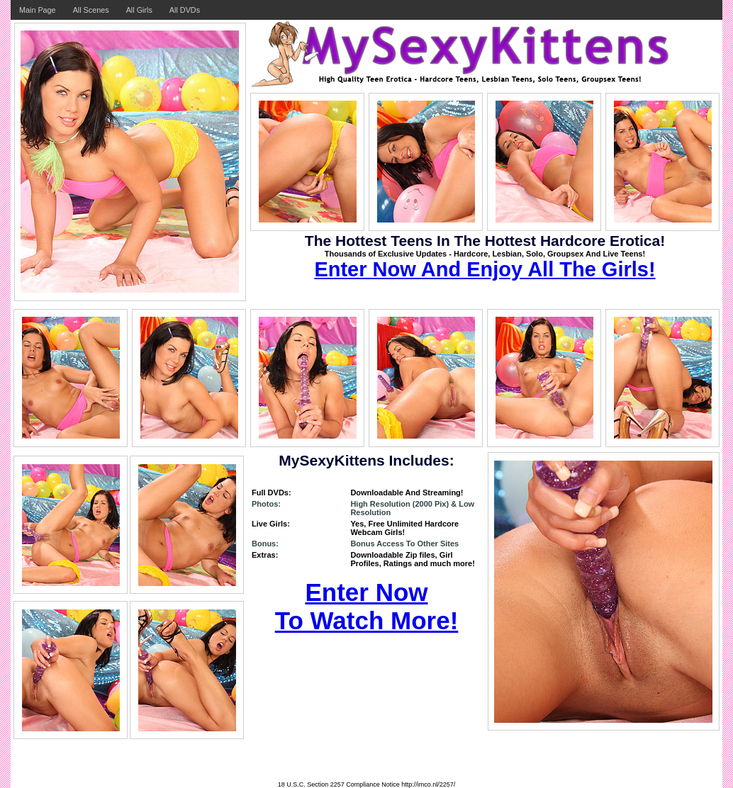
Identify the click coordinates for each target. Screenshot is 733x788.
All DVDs (184, 10)
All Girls (139, 10)
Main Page (37, 10)
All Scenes (91, 10)
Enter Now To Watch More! (367, 606)
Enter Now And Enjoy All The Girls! (484, 269)
